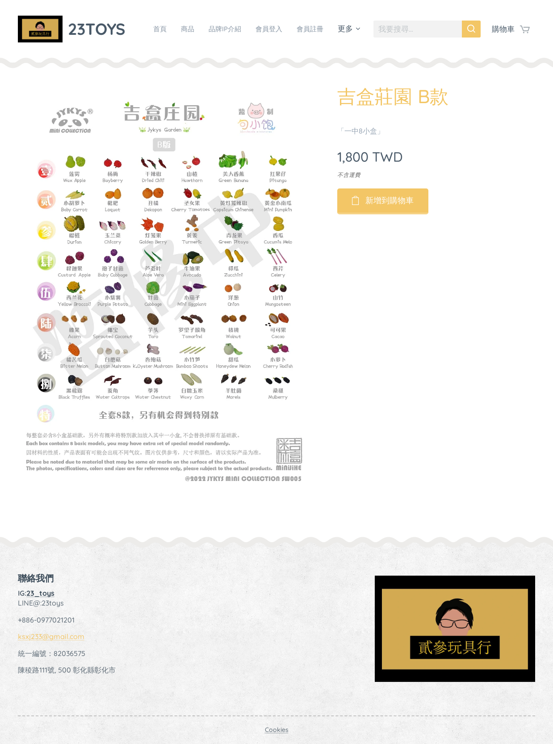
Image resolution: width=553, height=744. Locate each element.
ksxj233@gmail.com (51, 636)
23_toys (40, 593)
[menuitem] (193, 29)
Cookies (277, 730)
